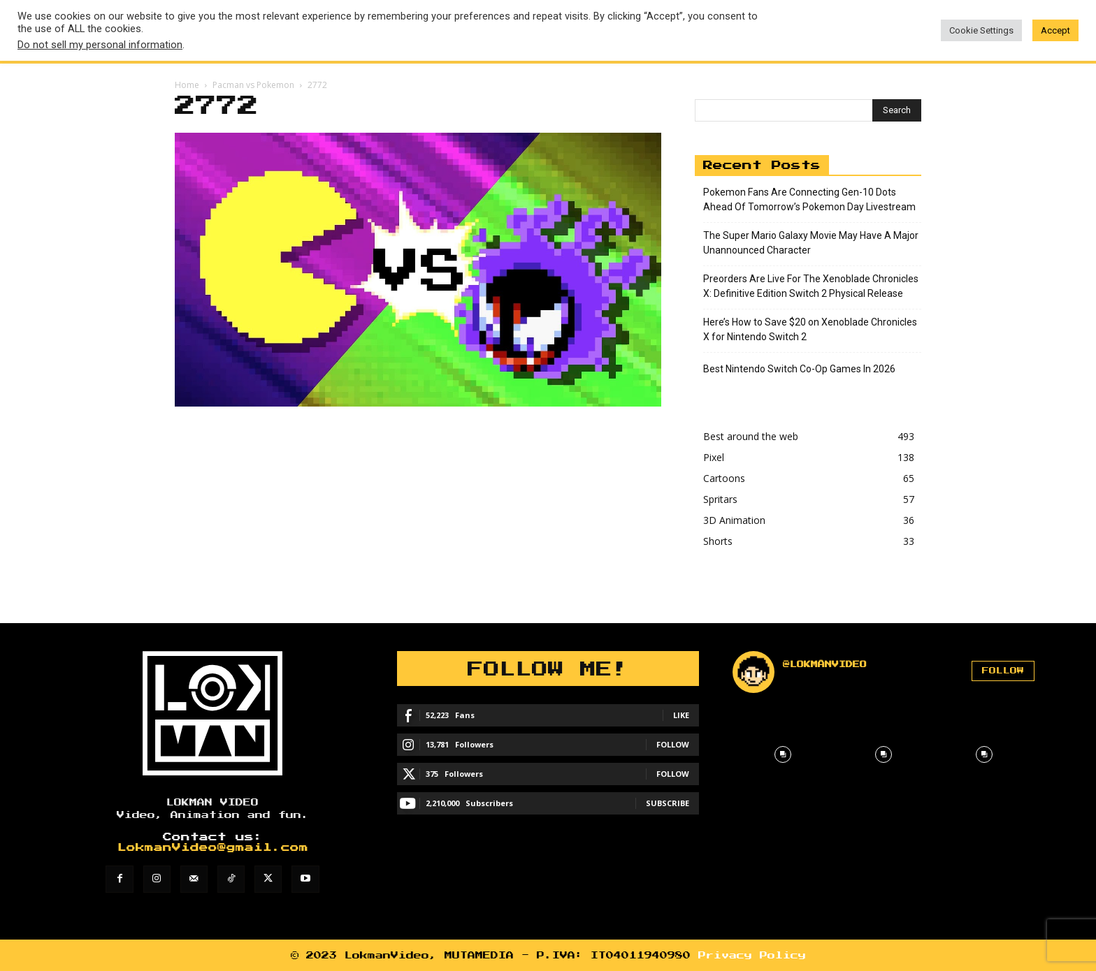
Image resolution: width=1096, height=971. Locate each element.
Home (187, 85)
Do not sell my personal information (99, 44)
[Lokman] (212, 713)
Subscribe (667, 803)
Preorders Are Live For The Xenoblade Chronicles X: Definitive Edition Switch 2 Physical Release (810, 286)
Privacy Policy (752, 955)
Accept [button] (1055, 30)
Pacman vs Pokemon (253, 85)
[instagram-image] (783, 754)
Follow (672, 744)
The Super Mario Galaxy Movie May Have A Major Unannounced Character (810, 243)
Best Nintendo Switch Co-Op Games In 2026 (799, 368)
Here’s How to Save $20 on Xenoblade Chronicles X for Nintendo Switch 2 (810, 329)
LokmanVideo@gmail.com (212, 847)
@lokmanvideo (825, 664)
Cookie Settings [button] (981, 30)
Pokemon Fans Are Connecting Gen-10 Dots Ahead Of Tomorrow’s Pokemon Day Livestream (809, 199)
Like (681, 715)
